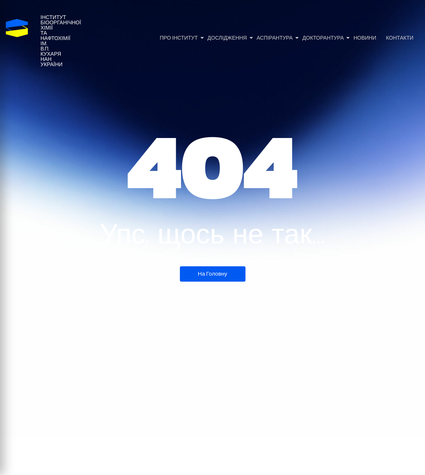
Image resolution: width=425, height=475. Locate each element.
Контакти (399, 38)
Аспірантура (275, 38)
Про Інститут (179, 38)
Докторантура (323, 38)
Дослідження (228, 38)
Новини (364, 38)
